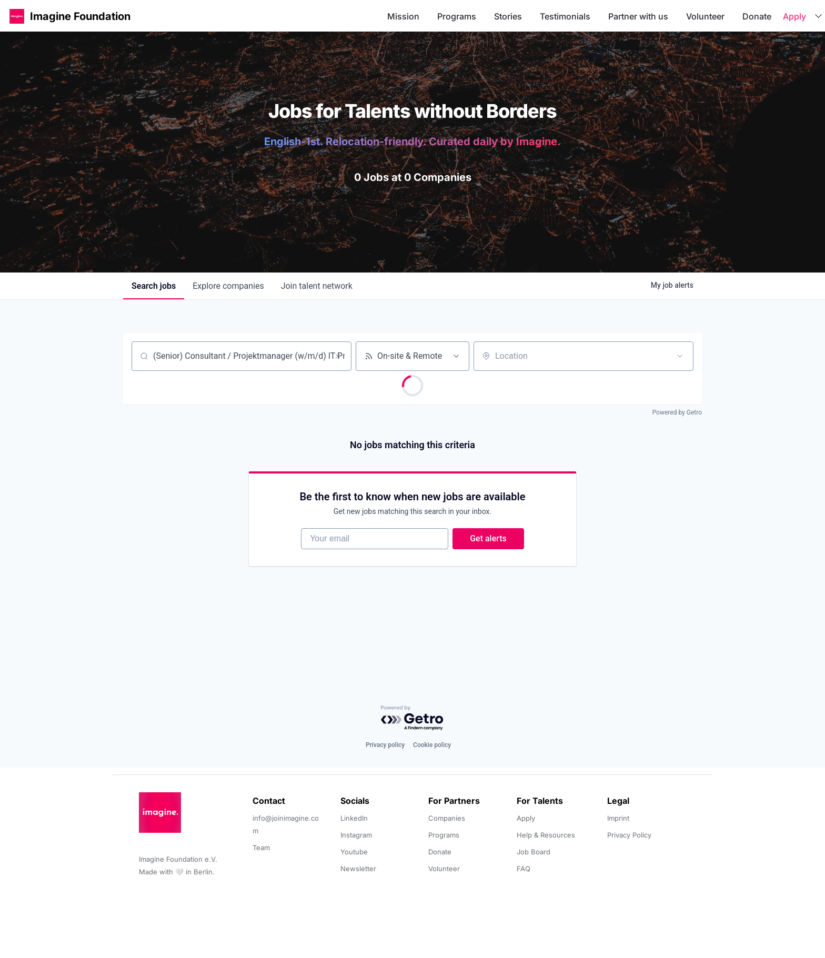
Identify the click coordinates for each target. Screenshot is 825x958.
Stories (508, 16)
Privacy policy (385, 745)
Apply (794, 16)
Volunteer (705, 16)
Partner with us (638, 16)
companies (228, 286)
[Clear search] (337, 356)
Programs (456, 16)
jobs (154, 286)
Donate (756, 16)
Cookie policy (432, 745)
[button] (16, 16)
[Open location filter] (679, 356)
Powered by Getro (677, 412)
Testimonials (565, 16)
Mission (403, 16)
